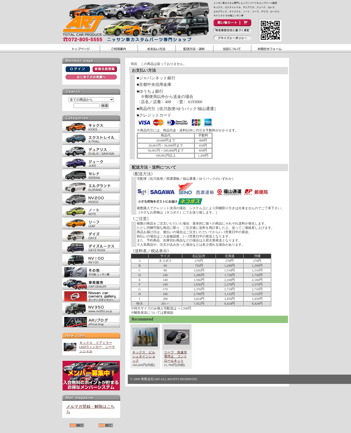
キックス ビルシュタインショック (143, 356)
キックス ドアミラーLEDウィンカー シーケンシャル (97, 347)
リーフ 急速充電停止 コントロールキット (175, 356)
